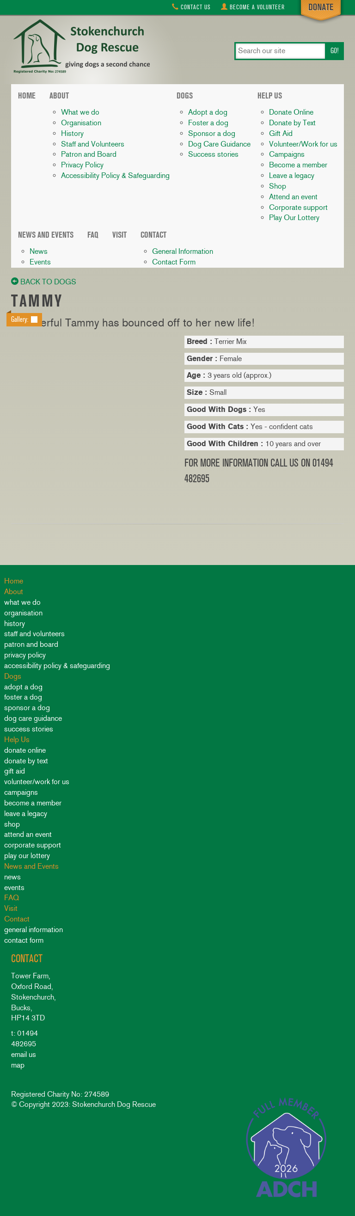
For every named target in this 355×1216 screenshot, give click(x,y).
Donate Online (291, 112)
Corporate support (298, 207)
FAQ (92, 235)
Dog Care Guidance (219, 144)
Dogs (185, 95)
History (72, 133)
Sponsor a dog (211, 133)
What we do (80, 112)
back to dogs (43, 281)
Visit (119, 235)
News (39, 251)
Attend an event (293, 196)
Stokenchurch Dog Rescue (80, 47)
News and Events (45, 235)
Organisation (81, 122)
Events (40, 262)
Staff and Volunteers (92, 144)
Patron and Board (88, 154)
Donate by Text (292, 122)
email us (23, 1054)
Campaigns (287, 154)
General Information (182, 251)
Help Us (269, 95)
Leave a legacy (291, 175)
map (17, 1065)
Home (27, 95)
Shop (277, 186)
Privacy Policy (82, 164)
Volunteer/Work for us (303, 144)
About (59, 95)
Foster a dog (208, 122)
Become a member (298, 164)
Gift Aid (281, 133)
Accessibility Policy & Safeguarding (115, 175)
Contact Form (174, 262)
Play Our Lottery (294, 217)
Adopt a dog (207, 112)
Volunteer (253, 7)
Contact (191, 7)
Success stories (213, 154)
